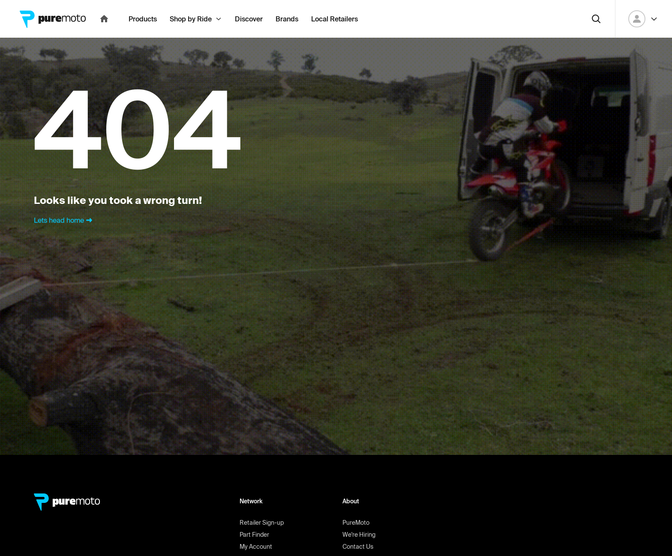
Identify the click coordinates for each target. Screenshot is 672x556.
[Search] (596, 38)
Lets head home (64, 239)
